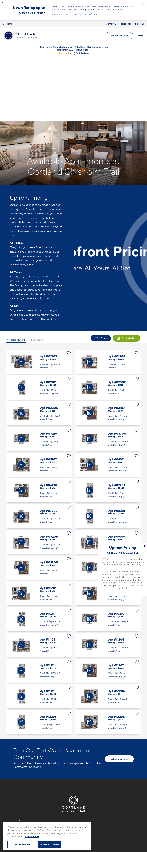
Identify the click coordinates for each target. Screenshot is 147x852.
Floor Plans (36, 275)
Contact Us (111, 23)
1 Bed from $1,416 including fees (55, 46)
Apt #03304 (108, 375)
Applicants (139, 23)
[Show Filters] (101, 274)
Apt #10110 (108, 503)
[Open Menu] (140, 35)
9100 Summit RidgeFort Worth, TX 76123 (26, 770)
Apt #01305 (108, 298)
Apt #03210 (39, 375)
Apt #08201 (108, 452)
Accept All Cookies (49, 844)
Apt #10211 (39, 555)
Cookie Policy (32, 836)
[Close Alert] (143, 3)
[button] (2, 2)
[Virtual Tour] (21, 297)
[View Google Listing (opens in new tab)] (73, 53)
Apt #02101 (39, 323)
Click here (82, 14)
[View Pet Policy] (40, 781)
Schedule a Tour (119, 35)
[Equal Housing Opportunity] (15, 781)
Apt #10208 (108, 529)
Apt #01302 (39, 298)
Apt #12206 (108, 632)
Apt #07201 (108, 426)
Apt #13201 (39, 658)
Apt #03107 (108, 349)
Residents (125, 23)
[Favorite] (69, 288)
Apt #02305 (39, 349)
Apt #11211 (39, 606)
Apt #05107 (39, 401)
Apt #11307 (108, 606)
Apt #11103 (39, 581)
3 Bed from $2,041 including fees (74, 49)
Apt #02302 (108, 323)
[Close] (85, 827)
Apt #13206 (108, 658)
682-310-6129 (22, 763)
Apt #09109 (108, 478)
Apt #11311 (39, 632)
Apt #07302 (39, 452)
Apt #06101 (108, 401)
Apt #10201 (39, 529)
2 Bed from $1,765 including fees (91, 46)
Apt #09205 (39, 503)
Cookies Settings (21, 844)
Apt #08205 (39, 478)
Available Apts (16, 275)
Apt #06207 (39, 426)
